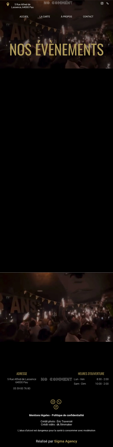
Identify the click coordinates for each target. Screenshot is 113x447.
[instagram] (102, 3)
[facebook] (56, 407)
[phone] (108, 3)
